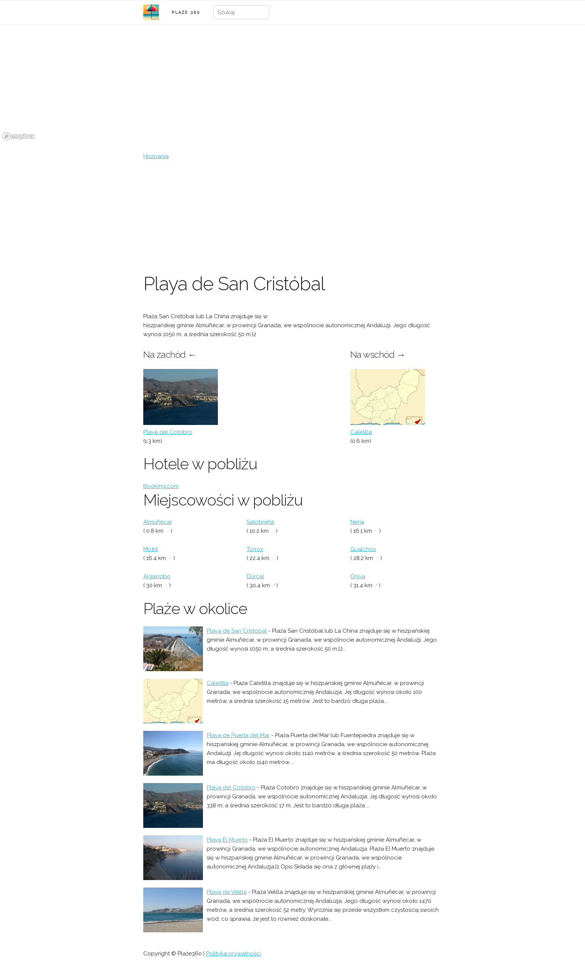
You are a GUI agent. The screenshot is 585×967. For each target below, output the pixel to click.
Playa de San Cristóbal (237, 631)
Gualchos (363, 549)
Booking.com (161, 486)
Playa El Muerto (227, 839)
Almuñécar (157, 522)
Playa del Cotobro (167, 432)
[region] (292, 87)
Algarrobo (157, 576)
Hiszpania (156, 156)
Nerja (357, 522)
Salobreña (260, 522)
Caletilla (361, 432)
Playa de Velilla (227, 892)
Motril (150, 549)
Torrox (255, 549)
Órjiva (357, 576)
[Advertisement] (292, 217)
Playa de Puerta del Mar (238, 735)
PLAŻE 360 (186, 12)
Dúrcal (255, 576)
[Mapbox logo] (18, 136)
